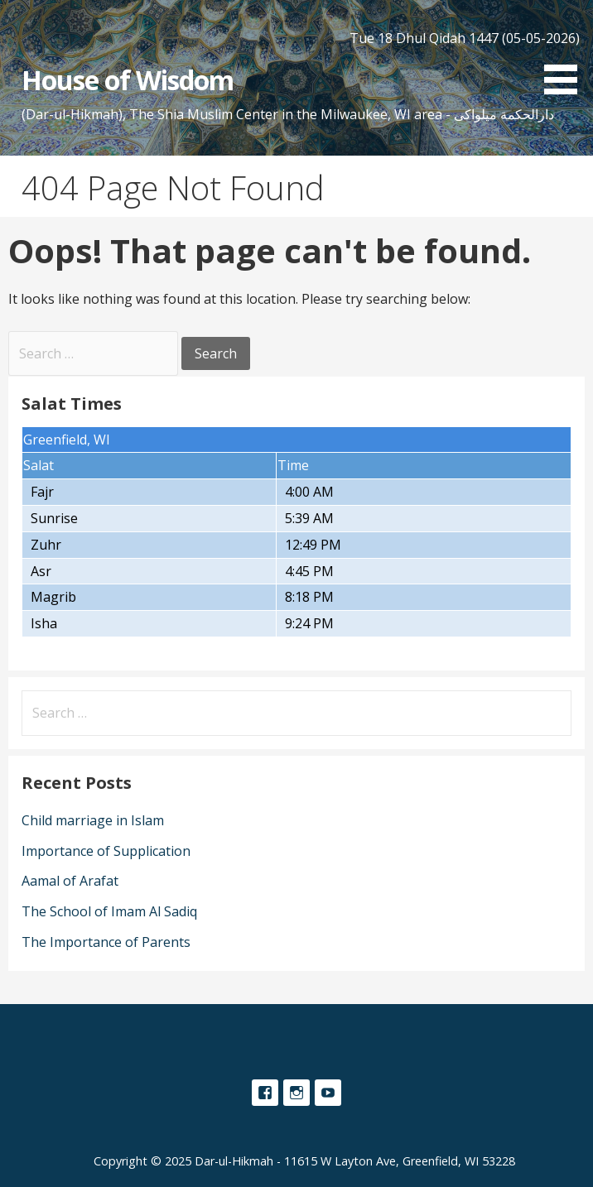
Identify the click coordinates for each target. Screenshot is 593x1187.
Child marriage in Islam (93, 820)
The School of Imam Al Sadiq (109, 911)
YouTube (328, 1092)
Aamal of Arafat (70, 881)
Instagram (296, 1092)
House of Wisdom (128, 80)
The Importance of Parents (106, 942)
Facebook (265, 1092)
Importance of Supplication (106, 851)
